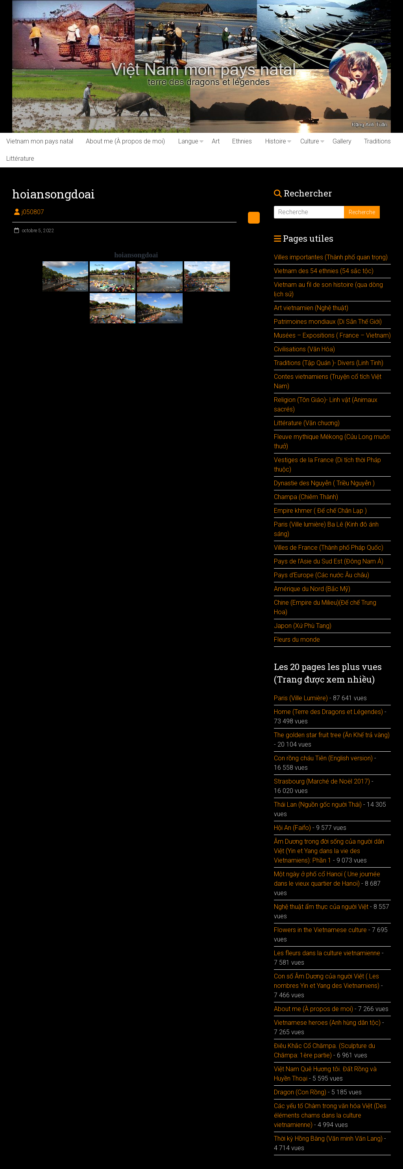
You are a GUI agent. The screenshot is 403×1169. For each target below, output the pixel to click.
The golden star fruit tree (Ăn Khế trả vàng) (332, 735)
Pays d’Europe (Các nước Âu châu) (321, 575)
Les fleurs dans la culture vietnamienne (327, 953)
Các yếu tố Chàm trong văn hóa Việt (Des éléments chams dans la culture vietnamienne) (330, 1115)
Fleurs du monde (297, 639)
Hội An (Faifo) (292, 827)
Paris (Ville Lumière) (301, 698)
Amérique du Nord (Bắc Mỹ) (312, 589)
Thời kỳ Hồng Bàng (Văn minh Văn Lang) (328, 1138)
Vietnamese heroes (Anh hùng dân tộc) (327, 1022)
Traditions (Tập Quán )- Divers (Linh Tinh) (328, 363)
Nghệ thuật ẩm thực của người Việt (321, 906)
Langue (188, 141)
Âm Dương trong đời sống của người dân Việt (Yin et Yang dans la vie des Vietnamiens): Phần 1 (329, 851)
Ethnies (242, 141)
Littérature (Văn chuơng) (307, 423)
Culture (309, 141)
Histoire (275, 141)
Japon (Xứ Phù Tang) (302, 625)
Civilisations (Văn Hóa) (304, 349)
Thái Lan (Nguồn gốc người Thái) (318, 804)
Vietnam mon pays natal (39, 141)
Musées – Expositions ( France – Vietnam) (332, 335)
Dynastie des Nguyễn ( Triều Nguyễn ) (324, 483)
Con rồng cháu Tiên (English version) (323, 758)
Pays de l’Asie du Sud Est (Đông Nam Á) (328, 561)
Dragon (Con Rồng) (300, 1092)
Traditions (377, 141)
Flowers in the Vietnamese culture (320, 930)
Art (216, 141)
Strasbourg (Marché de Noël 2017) (322, 781)
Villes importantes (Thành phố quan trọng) (331, 257)
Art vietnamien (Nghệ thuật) (311, 308)
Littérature (20, 158)
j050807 (33, 212)
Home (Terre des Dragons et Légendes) (328, 712)
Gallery (342, 141)
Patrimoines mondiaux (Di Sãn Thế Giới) (328, 321)
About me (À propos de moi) (125, 141)
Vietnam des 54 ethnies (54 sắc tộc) (323, 271)
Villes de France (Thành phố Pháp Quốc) (328, 547)
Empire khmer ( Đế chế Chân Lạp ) (320, 510)
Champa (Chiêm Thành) (306, 497)
